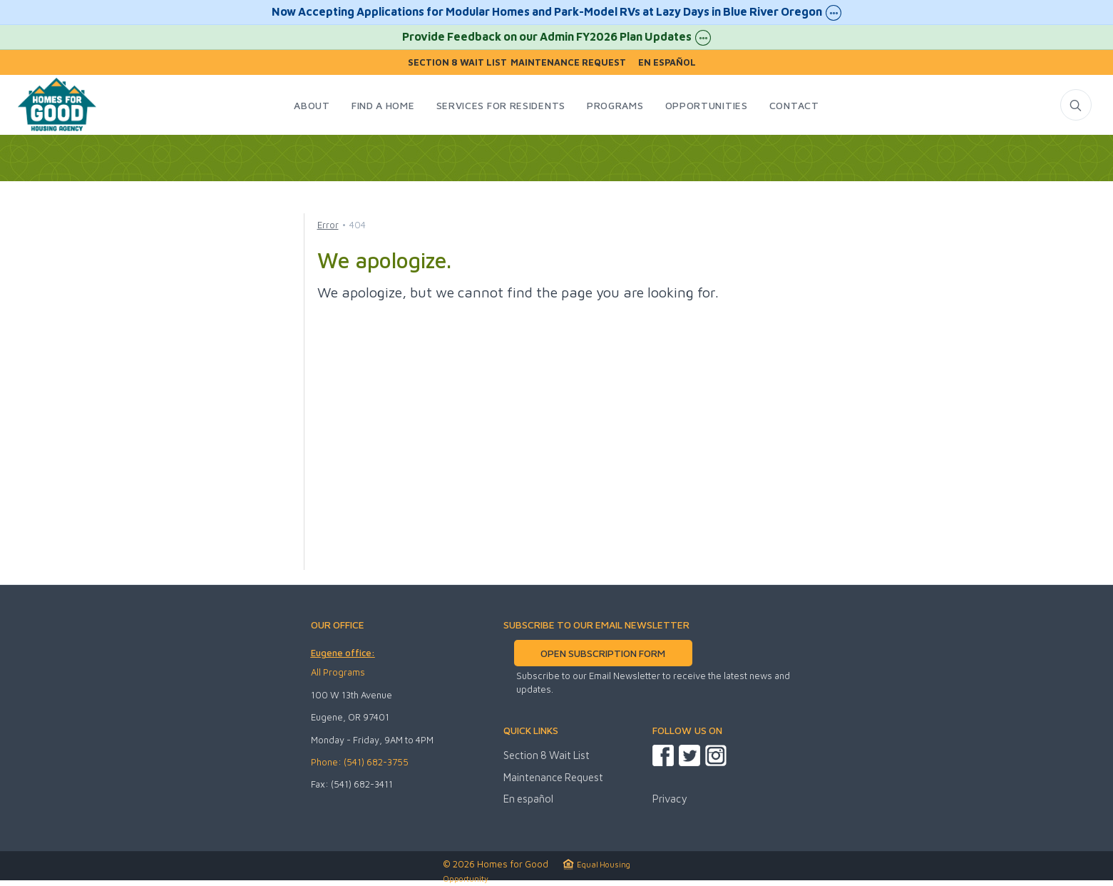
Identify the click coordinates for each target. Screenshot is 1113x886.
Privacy (669, 799)
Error (328, 224)
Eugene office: (343, 652)
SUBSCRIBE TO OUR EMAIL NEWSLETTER (596, 624)
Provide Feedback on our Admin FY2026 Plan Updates (556, 38)
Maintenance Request (568, 62)
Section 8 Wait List (457, 62)
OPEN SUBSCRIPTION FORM (602, 653)
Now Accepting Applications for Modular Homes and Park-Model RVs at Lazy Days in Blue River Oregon (556, 13)
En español (667, 62)
